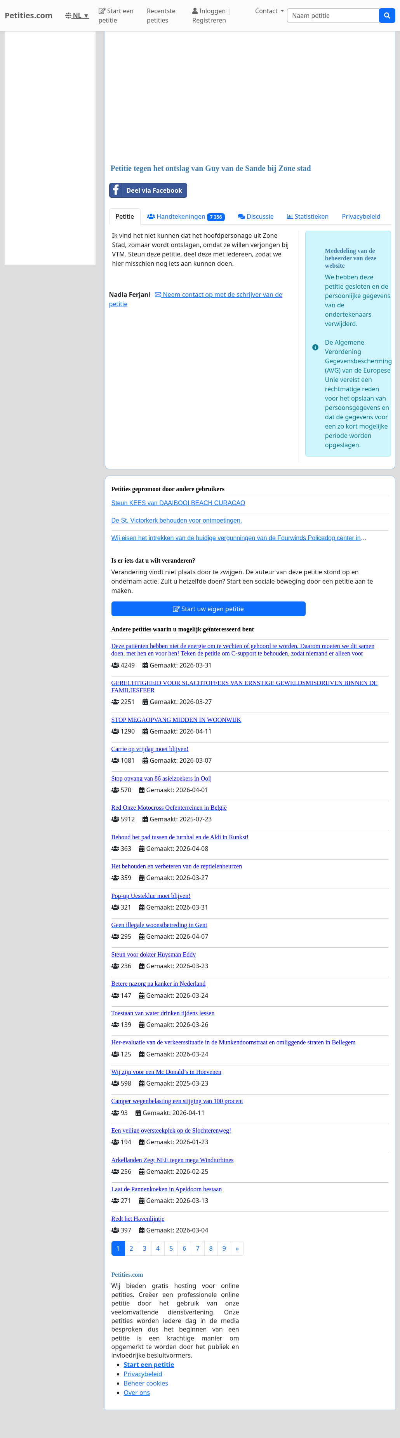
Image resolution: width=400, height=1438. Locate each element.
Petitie (125, 216)
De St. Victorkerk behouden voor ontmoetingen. (176, 520)
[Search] (333, 15)
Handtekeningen (186, 216)
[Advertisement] (250, 98)
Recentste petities (161, 15)
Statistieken (308, 216)
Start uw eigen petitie (208, 609)
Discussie (256, 216)
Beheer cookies (146, 1383)
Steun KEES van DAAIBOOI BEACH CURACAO (178, 503)
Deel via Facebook (146, 190)
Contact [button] (267, 11)
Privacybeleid (361, 216)
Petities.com (29, 15)
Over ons (137, 1392)
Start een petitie (116, 15)
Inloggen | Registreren (211, 15)
